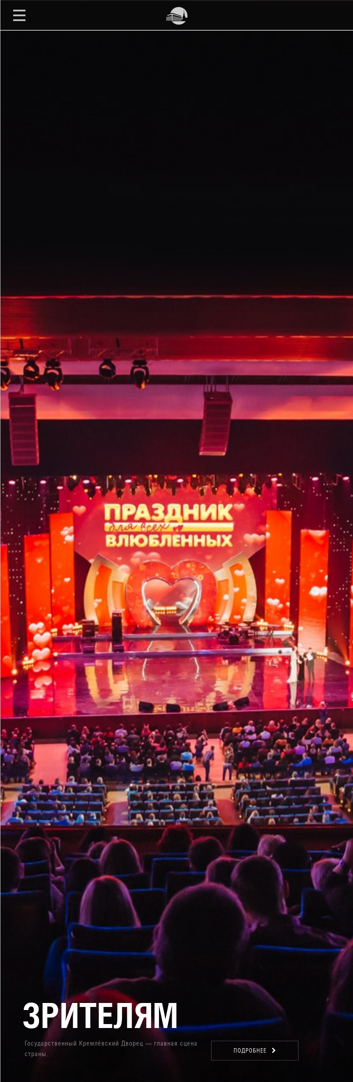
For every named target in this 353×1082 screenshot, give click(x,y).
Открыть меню (19, 15)
